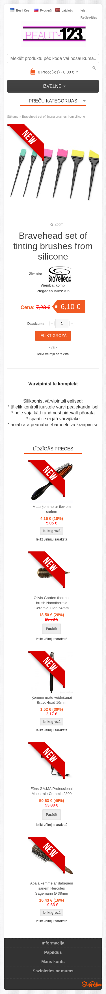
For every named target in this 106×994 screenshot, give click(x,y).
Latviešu (64, 10)
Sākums (12, 116)
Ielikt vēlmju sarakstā (53, 354)
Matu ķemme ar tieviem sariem (52, 509)
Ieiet (83, 10)
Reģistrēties (89, 17)
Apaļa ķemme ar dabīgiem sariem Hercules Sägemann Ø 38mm (51, 888)
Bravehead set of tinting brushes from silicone (53, 116)
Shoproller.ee (92, 984)
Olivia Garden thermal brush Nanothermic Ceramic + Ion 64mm (51, 603)
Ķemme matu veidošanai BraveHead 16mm (51, 700)
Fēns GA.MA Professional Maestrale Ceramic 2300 (52, 791)
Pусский (43, 10)
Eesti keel (20, 10)
